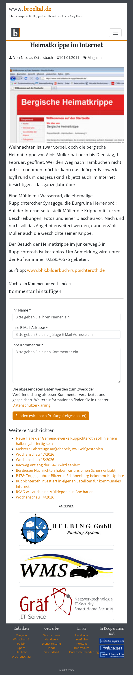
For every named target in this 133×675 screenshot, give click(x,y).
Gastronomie (51, 635)
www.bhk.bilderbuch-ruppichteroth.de (66, 270)
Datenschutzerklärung (31, 405)
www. (30, 9)
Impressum (81, 648)
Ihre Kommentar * (28, 345)
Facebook (81, 635)
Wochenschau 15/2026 (35, 459)
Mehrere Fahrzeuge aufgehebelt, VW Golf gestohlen (59, 449)
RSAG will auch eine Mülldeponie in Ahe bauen (55, 491)
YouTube (82, 639)
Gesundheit (51, 652)
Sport (21, 648)
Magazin (21, 635)
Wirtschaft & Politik (21, 641)
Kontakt (81, 644)
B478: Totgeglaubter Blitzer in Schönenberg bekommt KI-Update (70, 475)
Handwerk (51, 639)
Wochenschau (21, 656)
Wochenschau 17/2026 (35, 454)
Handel (51, 648)
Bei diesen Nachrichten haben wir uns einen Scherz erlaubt (66, 470)
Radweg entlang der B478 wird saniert (48, 465)
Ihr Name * (22, 310)
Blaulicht (21, 652)
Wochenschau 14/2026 (35, 497)
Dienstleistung (51, 644)
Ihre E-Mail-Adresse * (30, 327)
